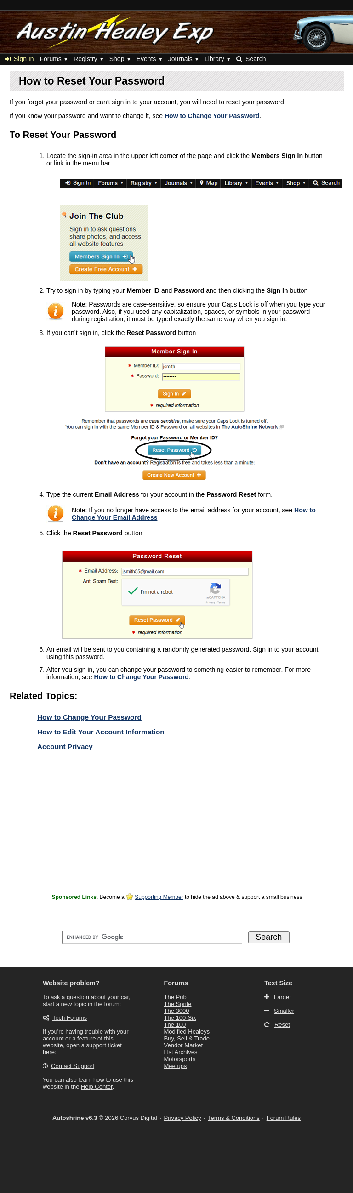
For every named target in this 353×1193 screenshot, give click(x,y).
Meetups (175, 1065)
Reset (282, 1024)
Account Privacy (65, 746)
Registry (85, 58)
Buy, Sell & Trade (187, 1038)
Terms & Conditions (234, 1117)
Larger (282, 997)
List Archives (181, 1052)
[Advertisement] (177, 826)
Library (214, 58)
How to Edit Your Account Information (101, 732)
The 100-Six (180, 1017)
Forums (50, 58)
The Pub (175, 997)
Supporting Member (159, 897)
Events (146, 58)
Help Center (97, 1086)
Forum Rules (284, 1117)
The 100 (175, 1024)
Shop (117, 58)
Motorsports (180, 1059)
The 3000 (176, 1010)
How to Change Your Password (212, 115)
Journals (180, 58)
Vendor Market (183, 1045)
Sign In (19, 58)
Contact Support (72, 1065)
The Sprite (178, 1003)
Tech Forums (69, 1017)
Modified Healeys (187, 1031)
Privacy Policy (182, 1117)
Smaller (284, 1010)
